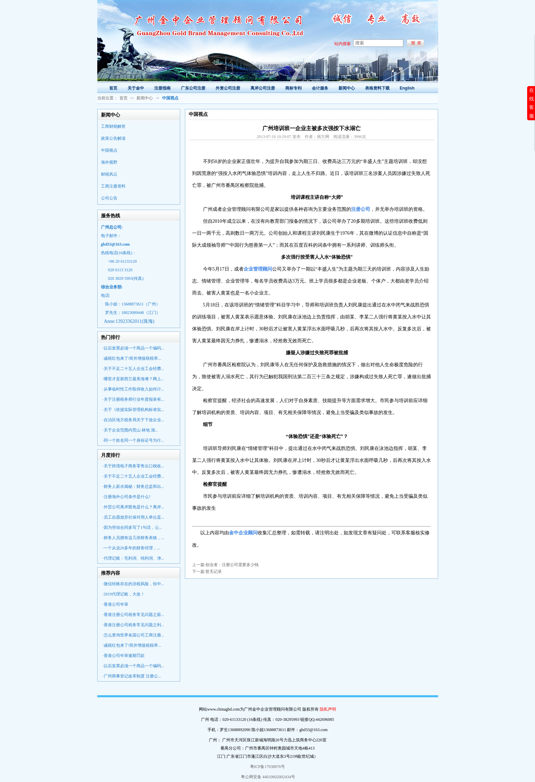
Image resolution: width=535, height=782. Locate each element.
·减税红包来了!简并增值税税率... (132, 358)
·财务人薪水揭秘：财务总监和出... (133, 486)
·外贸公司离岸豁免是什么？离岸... (133, 507)
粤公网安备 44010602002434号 (267, 776)
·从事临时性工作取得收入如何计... (133, 389)
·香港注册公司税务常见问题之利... (133, 624)
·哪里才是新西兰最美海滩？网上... (133, 378)
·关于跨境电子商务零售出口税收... (133, 466)
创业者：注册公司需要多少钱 (232, 564)
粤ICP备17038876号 (267, 766)
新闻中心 (144, 98)
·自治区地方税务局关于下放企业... (133, 419)
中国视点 (109, 150)
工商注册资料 (113, 186)
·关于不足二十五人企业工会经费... (133, 368)
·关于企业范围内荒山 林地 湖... (130, 430)
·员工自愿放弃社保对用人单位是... (133, 517)
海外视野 (109, 162)
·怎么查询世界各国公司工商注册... (133, 635)
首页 (123, 98)
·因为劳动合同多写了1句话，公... (132, 527)
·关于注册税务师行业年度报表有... (133, 399)
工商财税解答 (113, 126)
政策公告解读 (113, 138)
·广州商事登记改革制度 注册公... (132, 676)
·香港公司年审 (115, 604)
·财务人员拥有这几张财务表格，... (133, 537)
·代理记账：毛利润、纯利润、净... (133, 558)
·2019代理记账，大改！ (124, 594)
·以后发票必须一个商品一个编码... (133, 348)
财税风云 (109, 174)
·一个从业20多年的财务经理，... (131, 548)
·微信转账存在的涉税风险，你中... (133, 583)
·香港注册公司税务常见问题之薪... (133, 614)
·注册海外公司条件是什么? (126, 496)
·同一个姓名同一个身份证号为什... (133, 440)
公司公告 (109, 198)
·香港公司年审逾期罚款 (124, 655)
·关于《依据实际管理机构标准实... (133, 409)
